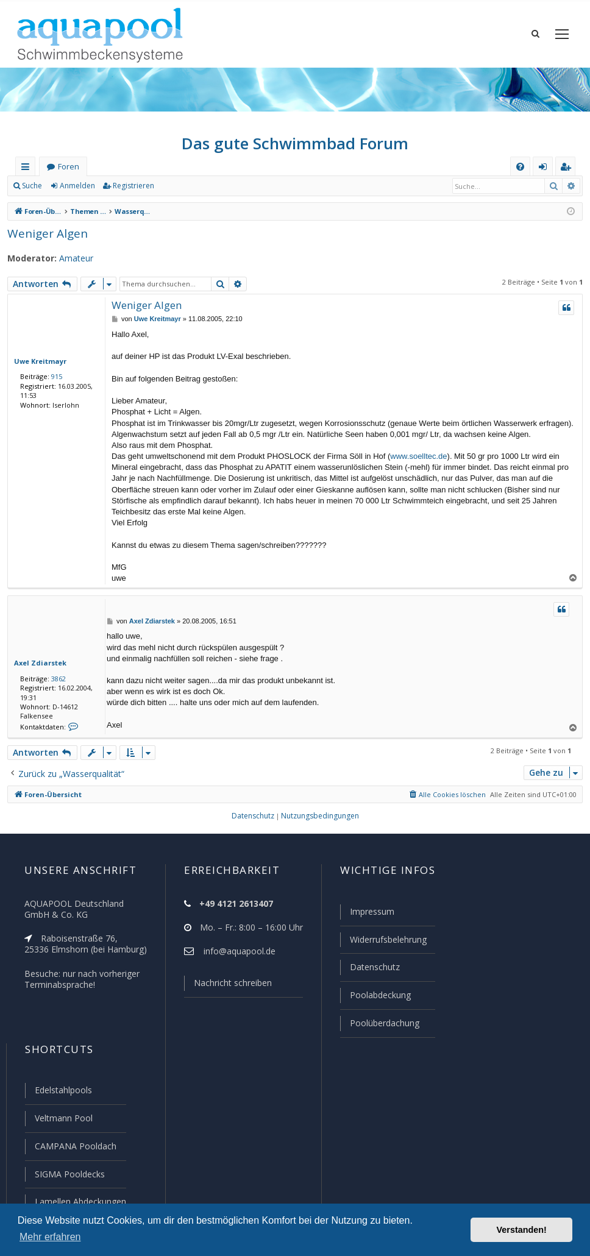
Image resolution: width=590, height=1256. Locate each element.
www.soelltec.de (418, 459)
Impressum (367, 917)
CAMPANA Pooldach (74, 1147)
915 (54, 379)
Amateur (70, 261)
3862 (56, 681)
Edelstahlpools (62, 1093)
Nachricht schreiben (228, 988)
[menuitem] (520, 169)
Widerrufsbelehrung (383, 944)
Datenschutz (369, 971)
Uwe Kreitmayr (37, 363)
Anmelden (76, 189)
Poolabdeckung (375, 999)
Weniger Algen (44, 236)
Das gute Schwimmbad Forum (295, 146)
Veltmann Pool (62, 1120)
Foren (68, 169)
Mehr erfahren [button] (50, 1237)
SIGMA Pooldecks (69, 1175)
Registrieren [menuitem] (568, 172)
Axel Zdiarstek (37, 666)
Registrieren (131, 189)
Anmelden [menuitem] (545, 172)
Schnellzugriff (28, 172)
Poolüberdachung (379, 1026)
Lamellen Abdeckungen (79, 1202)
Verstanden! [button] (522, 1230)
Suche (32, 189)
